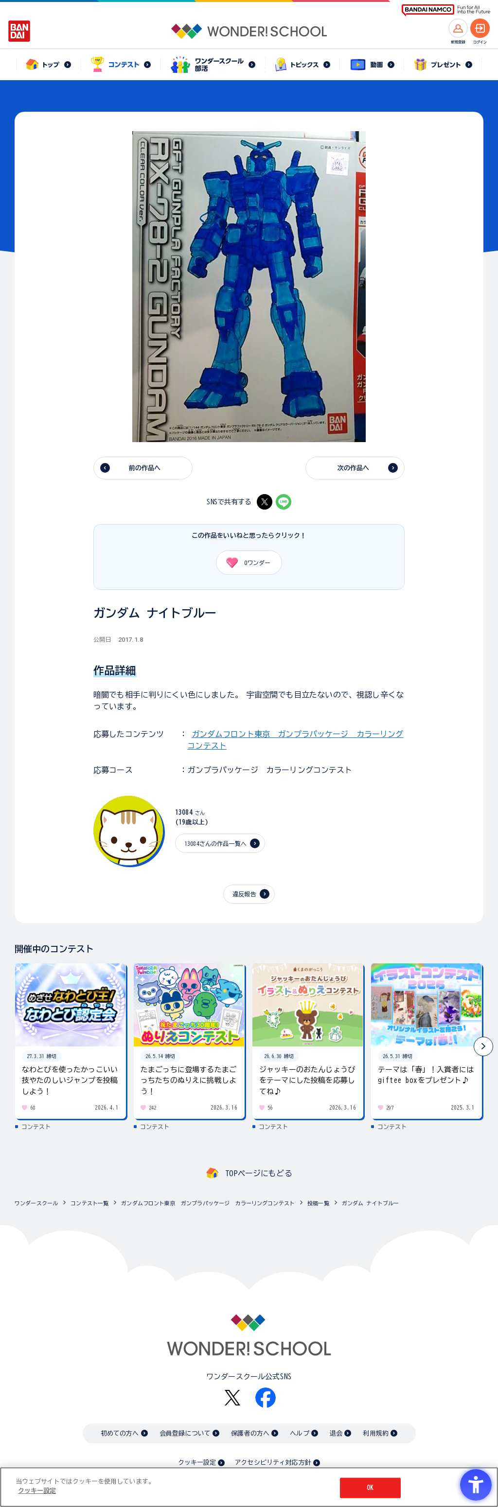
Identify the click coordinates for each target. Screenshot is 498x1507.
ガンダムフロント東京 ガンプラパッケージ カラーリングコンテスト (208, 1203)
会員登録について (185, 1433)
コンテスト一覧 (89, 1203)
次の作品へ (354, 468)
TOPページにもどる (258, 1173)
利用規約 (376, 1433)
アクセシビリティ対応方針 (272, 1462)
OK (370, 1488)
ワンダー (244, 562)
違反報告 (244, 894)
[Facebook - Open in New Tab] (265, 1397)
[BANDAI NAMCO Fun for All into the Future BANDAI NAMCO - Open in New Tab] (446, 10)
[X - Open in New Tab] (264, 502)
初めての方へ (120, 1433)
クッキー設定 (197, 1462)
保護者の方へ (250, 1433)
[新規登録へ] (458, 28)
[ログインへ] (480, 28)
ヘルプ (299, 1433)
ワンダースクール (36, 1203)
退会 (336, 1433)
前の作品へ (145, 468)
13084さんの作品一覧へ (215, 843)
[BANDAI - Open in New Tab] (19, 31)
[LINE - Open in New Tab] (283, 502)
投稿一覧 (318, 1203)
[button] (483, 1046)
